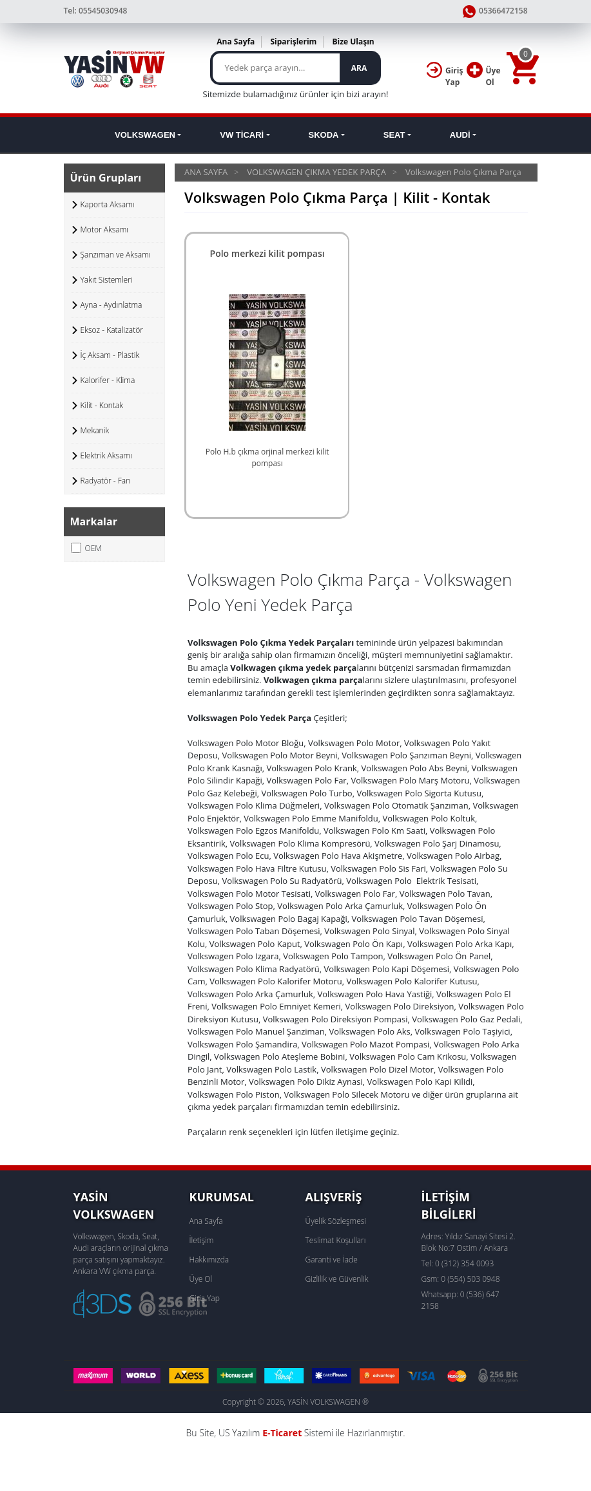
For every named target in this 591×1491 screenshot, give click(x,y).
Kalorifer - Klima (108, 380)
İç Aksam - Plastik (110, 355)
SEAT (394, 135)
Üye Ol (201, 1278)
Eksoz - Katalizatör (112, 329)
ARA (359, 67)
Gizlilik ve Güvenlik (337, 1278)
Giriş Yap (204, 1298)
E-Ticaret (282, 1433)
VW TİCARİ (242, 135)
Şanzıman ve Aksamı (116, 254)
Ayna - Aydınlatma (111, 304)
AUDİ (460, 135)
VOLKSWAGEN (145, 135)
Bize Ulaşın (353, 41)
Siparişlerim (293, 41)
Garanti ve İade (331, 1259)
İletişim (201, 1240)
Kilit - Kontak (102, 405)
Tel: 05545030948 (96, 10)
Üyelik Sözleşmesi (336, 1220)
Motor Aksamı (105, 229)
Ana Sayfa (236, 41)
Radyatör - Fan (106, 480)
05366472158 (495, 11)
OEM (86, 548)
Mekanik (95, 430)
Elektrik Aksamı (106, 455)
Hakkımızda (209, 1259)
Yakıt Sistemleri (107, 279)
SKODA (324, 135)
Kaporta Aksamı (108, 204)
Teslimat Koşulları (335, 1240)
